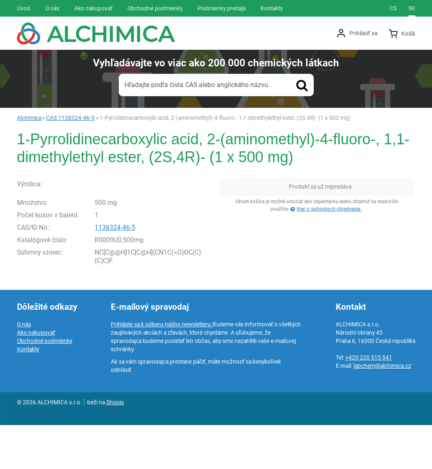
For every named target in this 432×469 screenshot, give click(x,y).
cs (393, 8)
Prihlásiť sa (363, 33)
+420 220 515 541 (368, 401)
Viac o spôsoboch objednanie (328, 209)
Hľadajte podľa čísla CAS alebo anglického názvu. (197, 85)
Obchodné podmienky (44, 385)
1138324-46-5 (115, 271)
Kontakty (28, 393)
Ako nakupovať (36, 376)
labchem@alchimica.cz (382, 409)
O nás (24, 368)
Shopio (115, 446)
